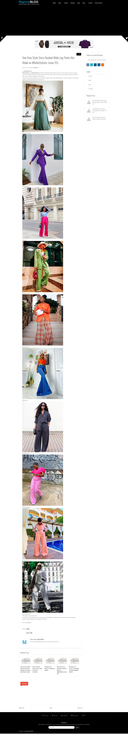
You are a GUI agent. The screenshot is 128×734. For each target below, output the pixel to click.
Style (78, 54)
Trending (90, 88)
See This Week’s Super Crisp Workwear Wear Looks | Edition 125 (99, 102)
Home (50, 708)
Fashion (90, 76)
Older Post (79, 708)
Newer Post (21, 708)
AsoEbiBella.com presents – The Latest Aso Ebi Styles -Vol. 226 (99, 110)
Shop (83, 3)
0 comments (35, 68)
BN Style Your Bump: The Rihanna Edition (50, 669)
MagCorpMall (40, 640)
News (59, 3)
